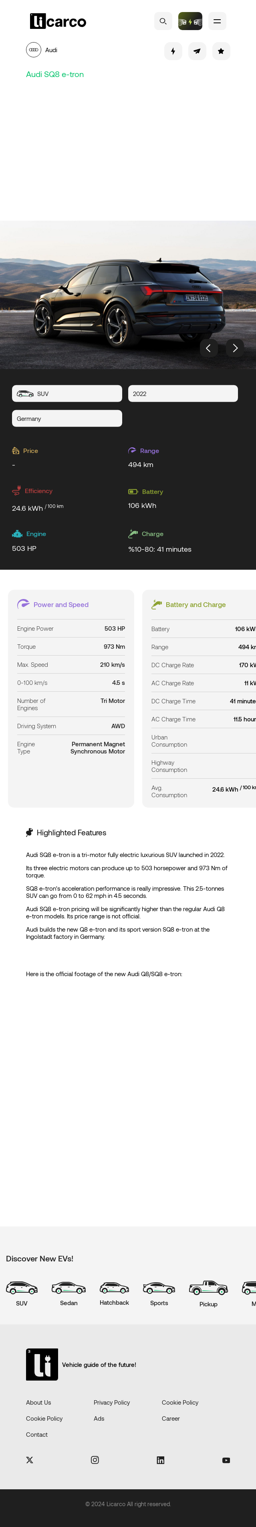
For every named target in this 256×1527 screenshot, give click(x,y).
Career (171, 1418)
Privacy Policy (112, 1402)
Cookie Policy (180, 1402)
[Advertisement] (134, 148)
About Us (38, 1402)
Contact (37, 1434)
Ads (99, 1418)
